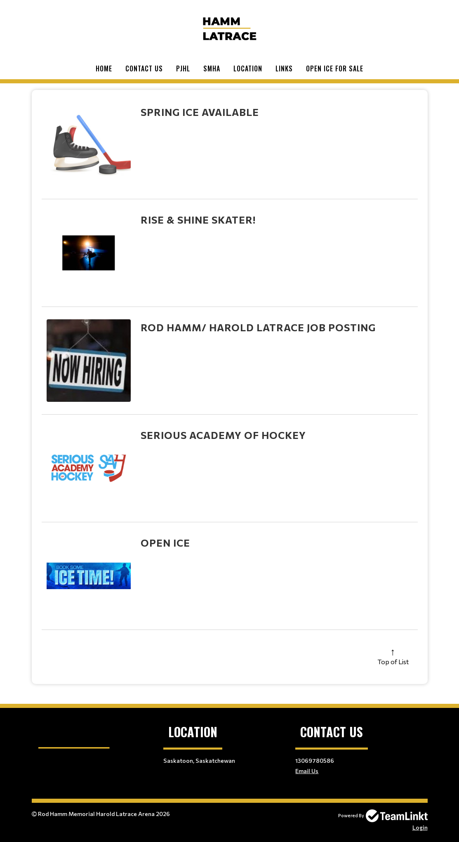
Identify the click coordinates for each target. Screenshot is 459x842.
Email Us (306, 770)
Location (247, 68)
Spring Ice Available (200, 112)
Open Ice (165, 543)
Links (284, 68)
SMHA (211, 68)
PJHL (183, 68)
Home (104, 68)
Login (420, 827)
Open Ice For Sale (334, 68)
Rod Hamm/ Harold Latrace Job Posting (258, 327)
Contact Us (144, 68)
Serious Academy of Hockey (223, 435)
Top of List (393, 661)
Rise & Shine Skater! (198, 220)
